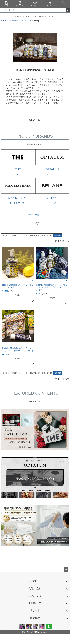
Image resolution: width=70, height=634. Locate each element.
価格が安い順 (35, 235)
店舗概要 (35, 617)
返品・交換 (35, 595)
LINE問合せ (35, 4)
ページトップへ (66, 569)
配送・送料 (35, 588)
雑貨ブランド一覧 (26, 21)
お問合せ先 (35, 603)
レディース (19, 4)
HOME (3, 21)
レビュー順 (23, 235)
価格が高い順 (47, 235)
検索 (68, 10)
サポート (35, 610)
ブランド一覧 (13, 21)
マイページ (50, 4)
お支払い (35, 581)
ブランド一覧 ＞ (35, 214)
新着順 (14, 235)
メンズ (6, 4)
